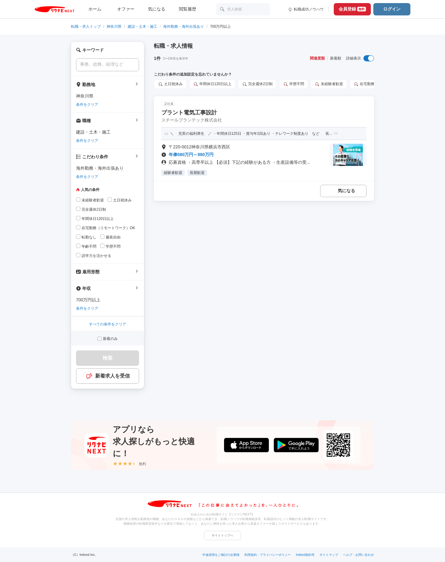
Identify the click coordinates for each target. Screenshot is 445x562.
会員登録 (352, 8)
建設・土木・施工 (142, 26)
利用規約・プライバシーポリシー (267, 554)
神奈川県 (114, 26)
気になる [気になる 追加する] (346, 190)
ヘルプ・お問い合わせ (358, 554)
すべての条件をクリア (107, 324)
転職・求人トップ (86, 26)
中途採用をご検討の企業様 (220, 554)
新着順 (335, 58)
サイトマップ (329, 554)
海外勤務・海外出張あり (183, 26)
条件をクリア (87, 104)
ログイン (391, 8)
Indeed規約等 (305, 554)
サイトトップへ (222, 535)
